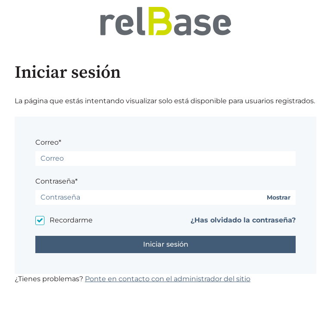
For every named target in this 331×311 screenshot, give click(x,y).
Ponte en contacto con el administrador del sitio (167, 279)
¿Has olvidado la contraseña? (243, 220)
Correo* (48, 142)
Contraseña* (56, 181)
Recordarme (71, 220)
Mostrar (278, 197)
